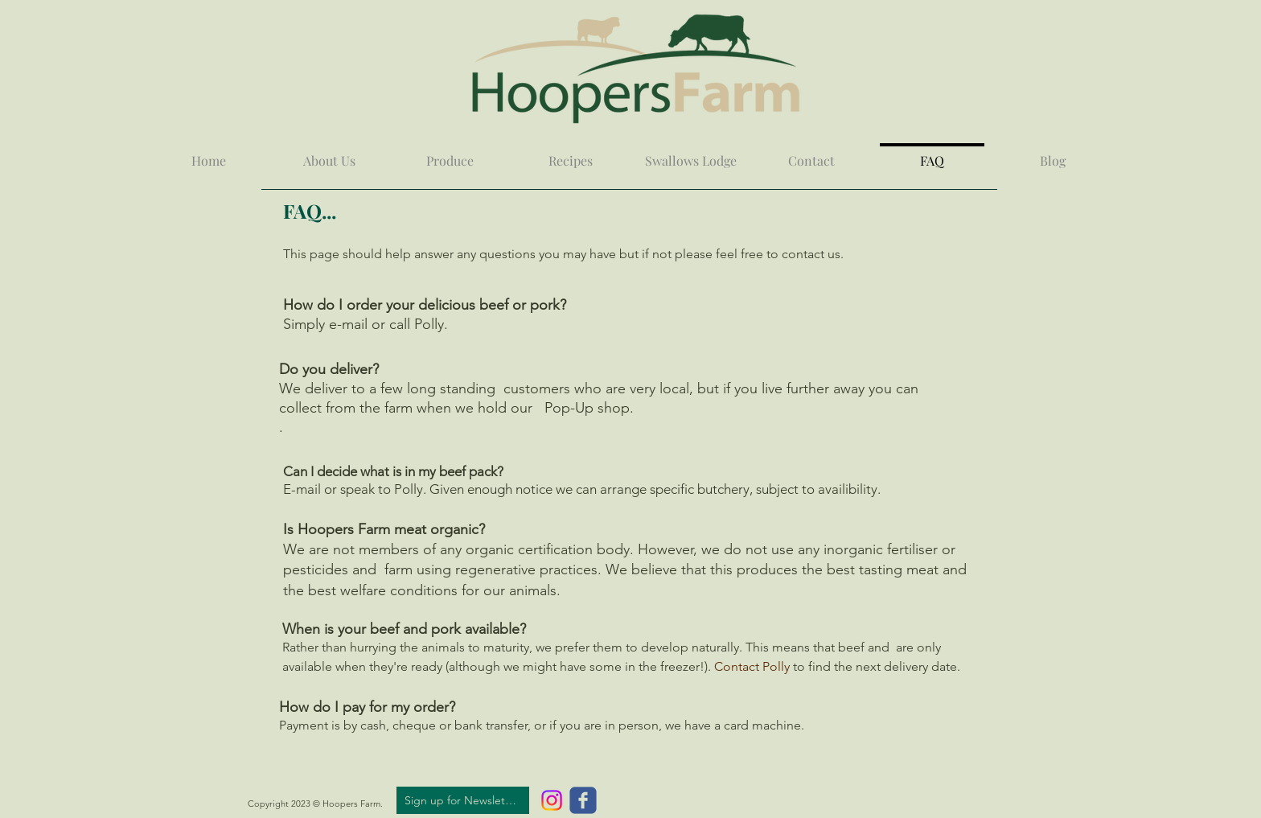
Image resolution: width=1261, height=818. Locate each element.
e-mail (348, 324)
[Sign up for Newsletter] (462, 800)
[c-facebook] (583, 800)
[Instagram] (551, 800)
